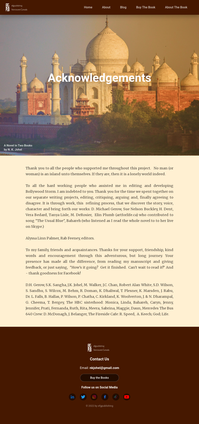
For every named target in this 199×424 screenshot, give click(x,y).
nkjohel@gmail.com (104, 368)
